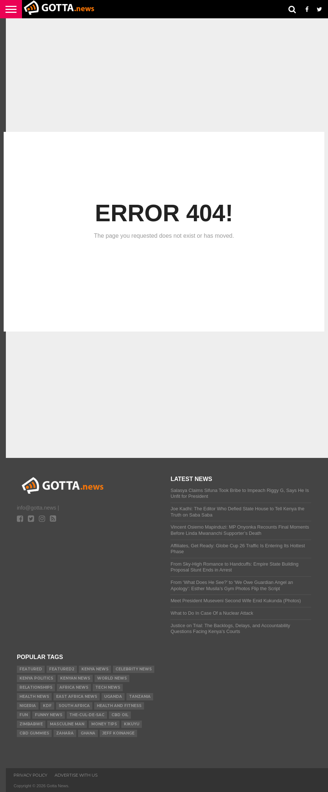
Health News (34, 696)
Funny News (48, 715)
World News (112, 678)
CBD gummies (34, 733)
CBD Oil (119, 715)
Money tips (104, 724)
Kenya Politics (36, 678)
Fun (23, 715)
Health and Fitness (119, 705)
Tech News (107, 687)
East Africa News (76, 696)
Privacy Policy (30, 775)
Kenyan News (75, 678)
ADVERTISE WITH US (76, 775)
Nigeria (27, 705)
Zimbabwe (31, 724)
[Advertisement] (164, 75)
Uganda (113, 696)
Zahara (65, 733)
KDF (47, 705)
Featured (30, 669)
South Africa (74, 705)
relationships (35, 687)
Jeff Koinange (118, 733)
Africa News (73, 687)
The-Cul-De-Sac (86, 715)
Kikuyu (131, 724)
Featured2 (61, 669)
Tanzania (140, 696)
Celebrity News (133, 669)
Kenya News (94, 669)
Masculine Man (67, 724)
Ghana (88, 733)
